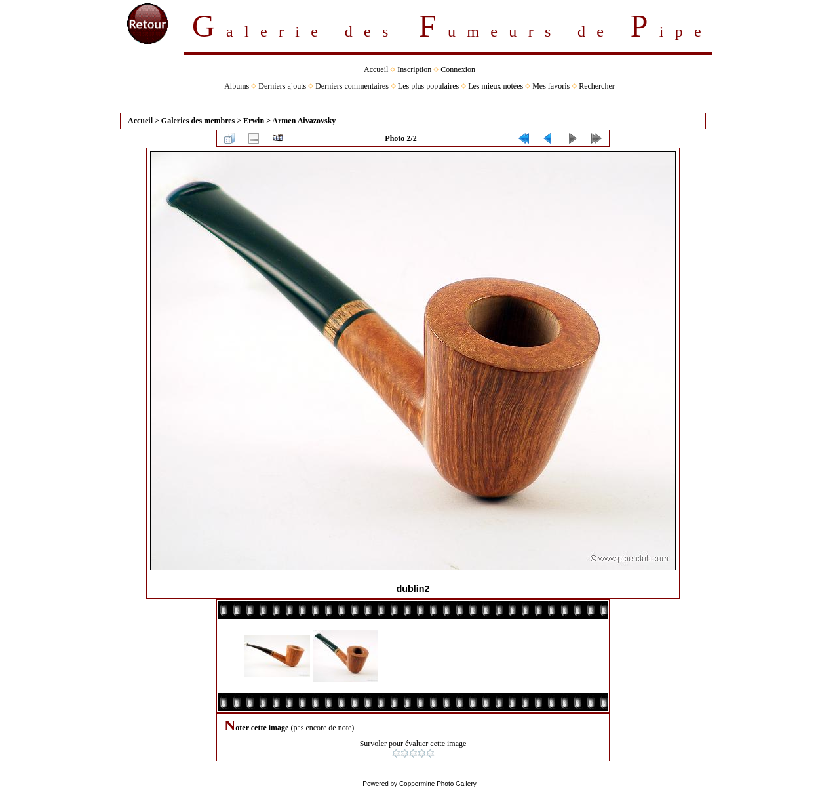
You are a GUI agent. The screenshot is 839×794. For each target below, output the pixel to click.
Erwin (253, 120)
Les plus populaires (428, 85)
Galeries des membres (198, 120)
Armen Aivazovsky (304, 120)
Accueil (376, 69)
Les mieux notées (495, 85)
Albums (236, 85)
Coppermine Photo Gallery (438, 783)
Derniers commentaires (352, 85)
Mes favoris (551, 85)
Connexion (457, 69)
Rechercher (597, 85)
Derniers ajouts (282, 85)
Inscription (414, 69)
